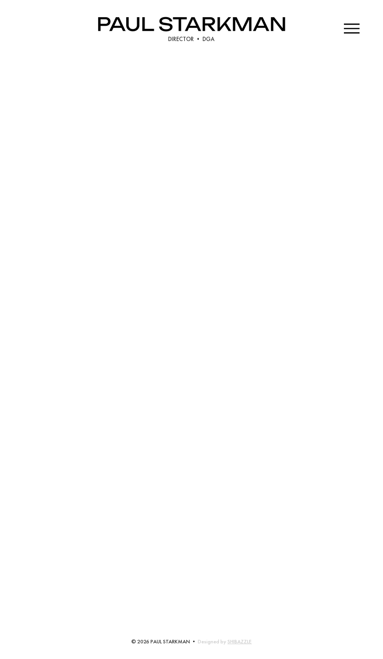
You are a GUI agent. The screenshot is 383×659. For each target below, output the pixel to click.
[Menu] (351, 28)
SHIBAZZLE (239, 641)
